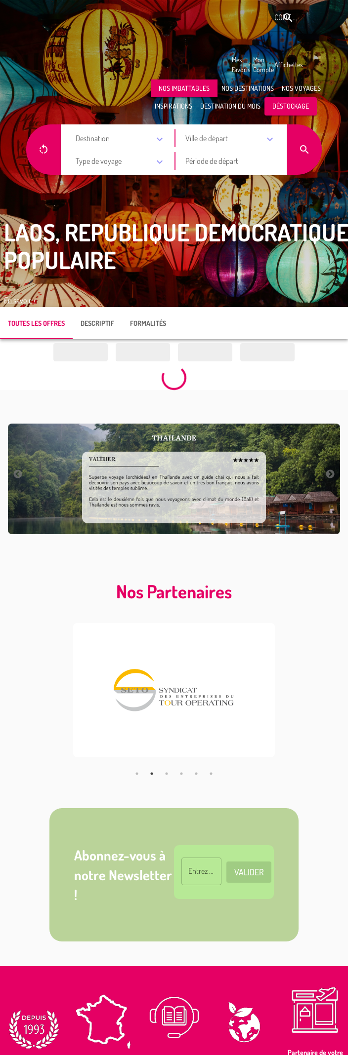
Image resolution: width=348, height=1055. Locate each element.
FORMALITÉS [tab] (148, 323)
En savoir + (20, 300)
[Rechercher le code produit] (288, 18)
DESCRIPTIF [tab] (97, 323)
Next (330, 474)
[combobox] (121, 139)
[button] (184, 88)
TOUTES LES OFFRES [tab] (36, 323)
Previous (18, 474)
